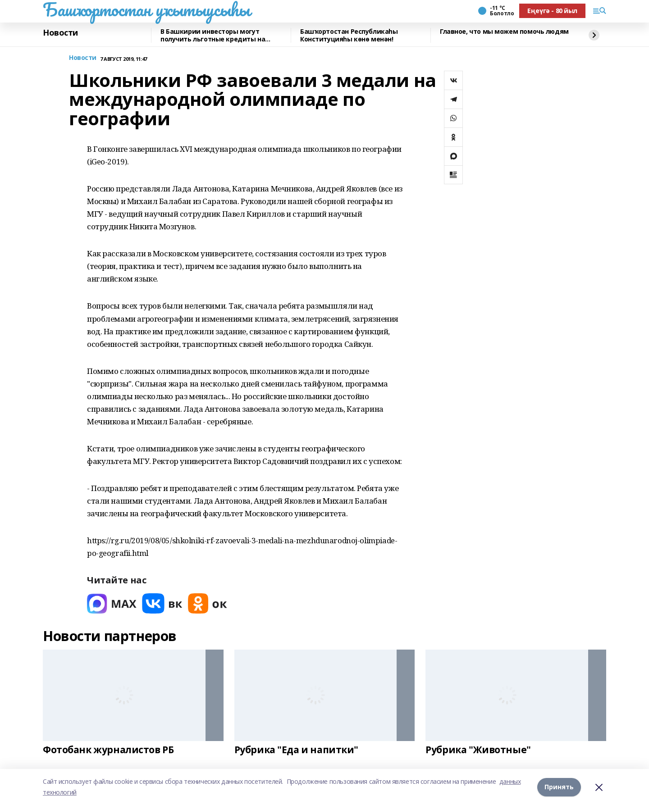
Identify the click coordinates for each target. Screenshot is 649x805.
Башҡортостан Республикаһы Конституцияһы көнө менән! (349, 35)
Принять (559, 786)
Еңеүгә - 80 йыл (552, 10)
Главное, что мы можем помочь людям (504, 32)
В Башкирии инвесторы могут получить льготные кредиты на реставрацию (212, 35)
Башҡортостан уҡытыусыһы (146, 9)
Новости (60, 33)
